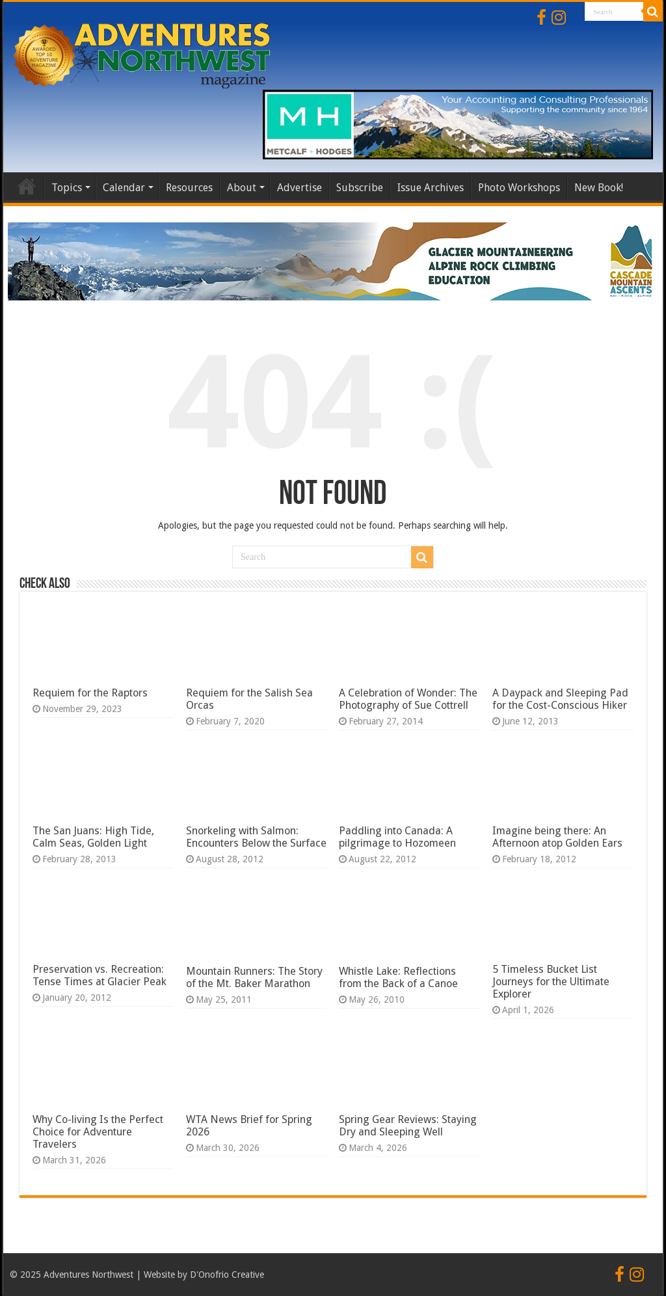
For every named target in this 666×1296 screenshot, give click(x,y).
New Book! (598, 187)
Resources (189, 187)
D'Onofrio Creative (227, 1274)
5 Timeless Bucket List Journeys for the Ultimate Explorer (550, 981)
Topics (66, 187)
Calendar (124, 187)
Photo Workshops (519, 187)
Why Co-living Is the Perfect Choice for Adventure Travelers (98, 1131)
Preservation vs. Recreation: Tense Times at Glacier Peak (99, 975)
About (241, 187)
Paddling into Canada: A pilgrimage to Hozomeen (397, 837)
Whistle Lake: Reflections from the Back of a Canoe (398, 977)
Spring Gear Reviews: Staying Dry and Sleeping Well (408, 1125)
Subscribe (359, 187)
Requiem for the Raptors (90, 693)
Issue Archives (430, 187)
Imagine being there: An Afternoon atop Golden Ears (557, 837)
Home (27, 186)
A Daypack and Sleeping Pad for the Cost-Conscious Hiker (560, 699)
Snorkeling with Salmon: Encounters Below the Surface (256, 837)
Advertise (299, 187)
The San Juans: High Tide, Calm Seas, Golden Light (93, 837)
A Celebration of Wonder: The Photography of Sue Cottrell (408, 699)
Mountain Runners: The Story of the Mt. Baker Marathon (254, 977)
